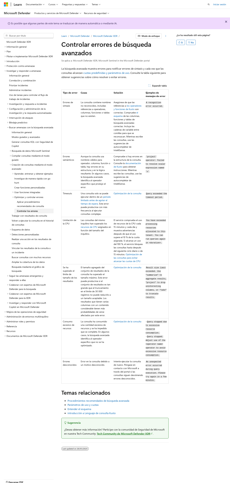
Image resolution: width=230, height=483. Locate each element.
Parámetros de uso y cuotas (83, 404)
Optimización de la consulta (127, 193)
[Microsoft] (6, 4)
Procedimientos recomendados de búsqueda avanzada (98, 400)
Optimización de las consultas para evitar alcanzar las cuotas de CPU (128, 258)
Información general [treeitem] (19, 75)
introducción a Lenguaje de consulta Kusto (92, 413)
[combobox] (29, 35)
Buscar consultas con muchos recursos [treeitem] (31, 257)
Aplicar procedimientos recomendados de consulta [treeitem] (30, 204)
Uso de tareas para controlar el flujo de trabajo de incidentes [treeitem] (28, 97)
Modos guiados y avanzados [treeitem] (26, 137)
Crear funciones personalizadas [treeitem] (29, 187)
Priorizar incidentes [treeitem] (18, 85)
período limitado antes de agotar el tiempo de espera (96, 200)
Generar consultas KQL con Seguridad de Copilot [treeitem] (32, 144)
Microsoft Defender (80, 35)
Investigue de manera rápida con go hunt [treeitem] (32, 180)
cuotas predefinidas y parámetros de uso (106, 72)
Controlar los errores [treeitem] (27, 210)
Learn (64, 35)
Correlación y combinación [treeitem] (22, 80)
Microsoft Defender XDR (105, 35)
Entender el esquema (79, 409)
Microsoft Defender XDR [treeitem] (19, 41)
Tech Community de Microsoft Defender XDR (123, 433)
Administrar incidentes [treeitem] (20, 90)
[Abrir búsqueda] (208, 4)
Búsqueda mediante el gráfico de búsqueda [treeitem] (28, 269)
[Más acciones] (166, 36)
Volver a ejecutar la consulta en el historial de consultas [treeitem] (33, 222)
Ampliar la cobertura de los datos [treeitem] (28, 261)
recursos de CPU (89, 226)
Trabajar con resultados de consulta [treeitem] (29, 215)
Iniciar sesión (219, 4)
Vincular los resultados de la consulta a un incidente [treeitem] (31, 250)
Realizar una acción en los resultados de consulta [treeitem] (31, 241)
